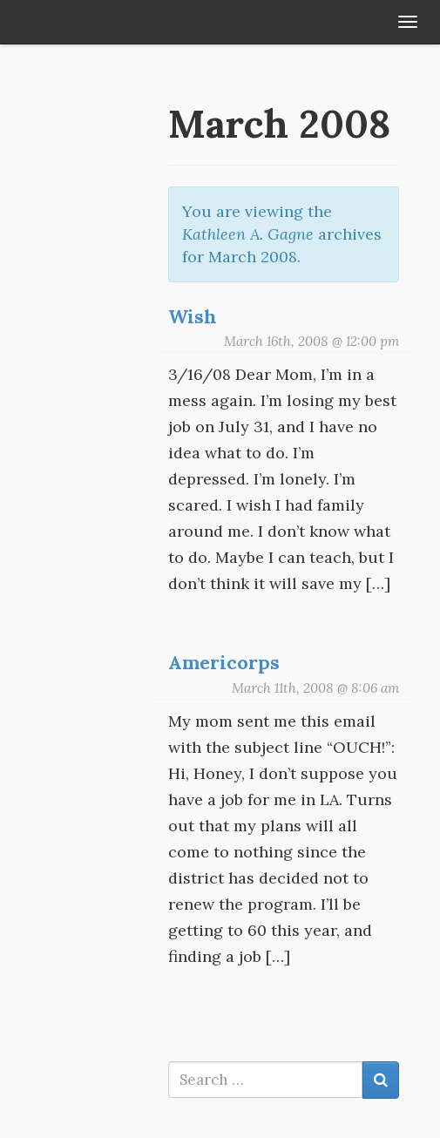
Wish (192, 316)
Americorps (224, 662)
